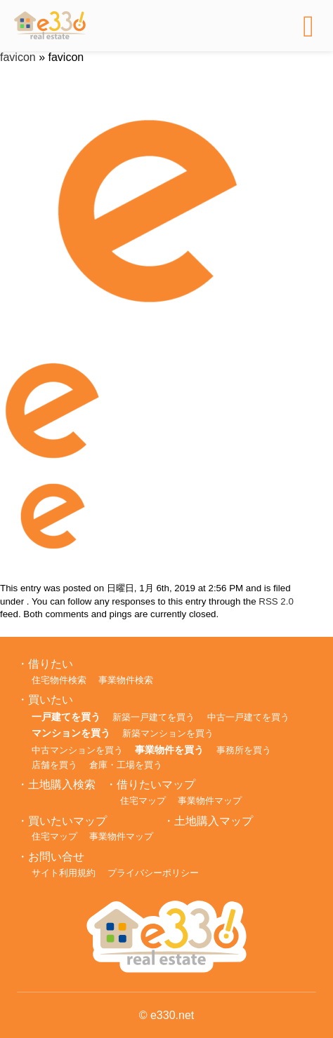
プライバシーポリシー (153, 873)
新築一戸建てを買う (153, 717)
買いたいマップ (67, 821)
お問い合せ (56, 857)
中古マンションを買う (77, 750)
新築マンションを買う (168, 733)
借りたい (50, 664)
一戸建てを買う (66, 716)
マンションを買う (71, 733)
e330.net (172, 1015)
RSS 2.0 (276, 601)
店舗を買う (54, 765)
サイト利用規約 (64, 873)
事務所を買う (243, 750)
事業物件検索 (125, 680)
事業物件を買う (169, 749)
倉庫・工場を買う (125, 765)
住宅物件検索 (59, 680)
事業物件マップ (210, 800)
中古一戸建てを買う (248, 717)
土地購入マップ (213, 821)
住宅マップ (143, 800)
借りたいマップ (156, 784)
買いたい (50, 700)
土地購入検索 (62, 784)
